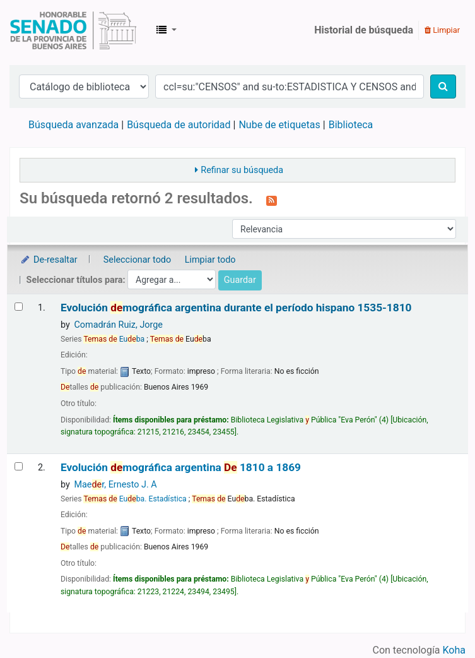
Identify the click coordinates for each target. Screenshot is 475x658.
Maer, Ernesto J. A (115, 484)
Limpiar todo (210, 259)
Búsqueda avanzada (73, 125)
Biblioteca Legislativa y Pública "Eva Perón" (73, 30)
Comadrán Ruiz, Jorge (118, 325)
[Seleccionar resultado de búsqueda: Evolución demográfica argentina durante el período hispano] (19, 306)
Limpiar (442, 30)
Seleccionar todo (137, 259)
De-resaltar (49, 259)
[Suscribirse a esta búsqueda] (271, 200)
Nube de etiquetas (279, 125)
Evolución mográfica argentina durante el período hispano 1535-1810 (236, 308)
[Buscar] (443, 87)
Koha (454, 650)
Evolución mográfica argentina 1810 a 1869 (181, 468)
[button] (166, 30)
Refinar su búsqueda (242, 170)
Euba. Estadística (134, 498)
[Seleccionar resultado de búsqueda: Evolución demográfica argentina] (19, 466)
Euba (113, 339)
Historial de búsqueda (363, 30)
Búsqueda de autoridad (178, 125)
